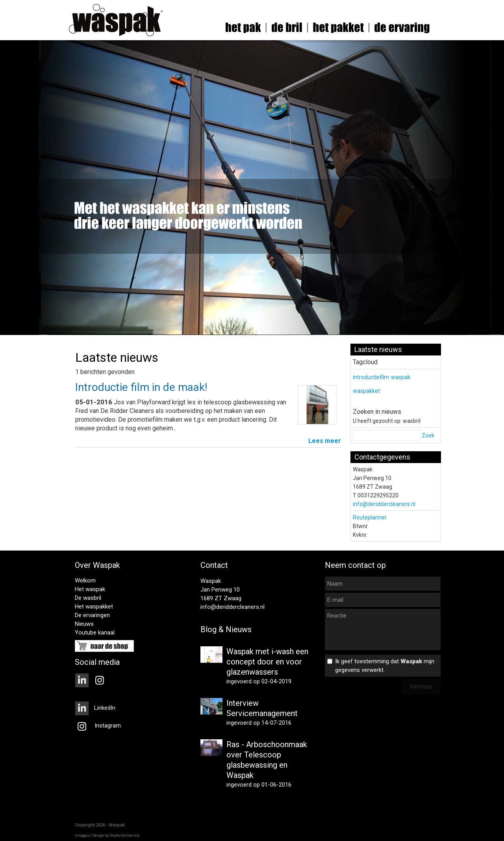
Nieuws (84, 623)
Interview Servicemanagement (262, 708)
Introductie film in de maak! (141, 387)
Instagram (98, 725)
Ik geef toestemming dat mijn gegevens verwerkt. (384, 666)
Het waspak (90, 589)
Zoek (428, 435)
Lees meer (324, 441)
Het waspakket (94, 606)
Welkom (85, 580)
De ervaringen (92, 615)
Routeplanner (370, 517)
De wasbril (88, 597)
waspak (400, 377)
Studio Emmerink (124, 835)
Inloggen (82, 835)
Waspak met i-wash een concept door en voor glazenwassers (267, 662)
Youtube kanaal (95, 632)
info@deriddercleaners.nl (384, 504)
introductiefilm (371, 377)
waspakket (366, 391)
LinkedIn (95, 707)
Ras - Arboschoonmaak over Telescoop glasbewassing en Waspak (266, 760)
